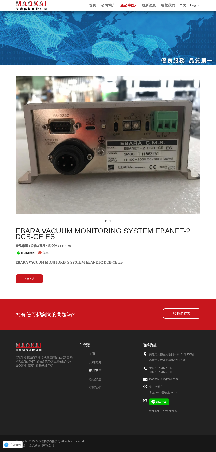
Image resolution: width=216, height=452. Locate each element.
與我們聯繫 (182, 313)
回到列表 (29, 278)
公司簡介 (95, 362)
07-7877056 (164, 368)
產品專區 (95, 370)
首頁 (92, 353)
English (195, 5)
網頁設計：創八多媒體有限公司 (35, 445)
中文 (183, 5)
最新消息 (95, 379)
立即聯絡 (15, 444)
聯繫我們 (95, 387)
